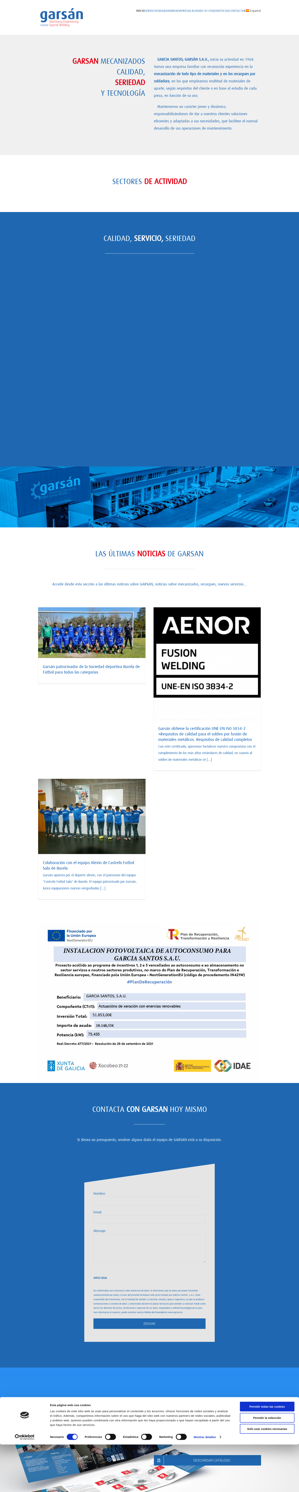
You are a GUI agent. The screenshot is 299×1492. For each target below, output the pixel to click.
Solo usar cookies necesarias (267, 1476)
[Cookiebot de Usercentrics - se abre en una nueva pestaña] (24, 1484)
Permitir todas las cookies (267, 1454)
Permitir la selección (267, 1465)
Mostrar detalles (205, 1484)
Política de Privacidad (154, 1312)
